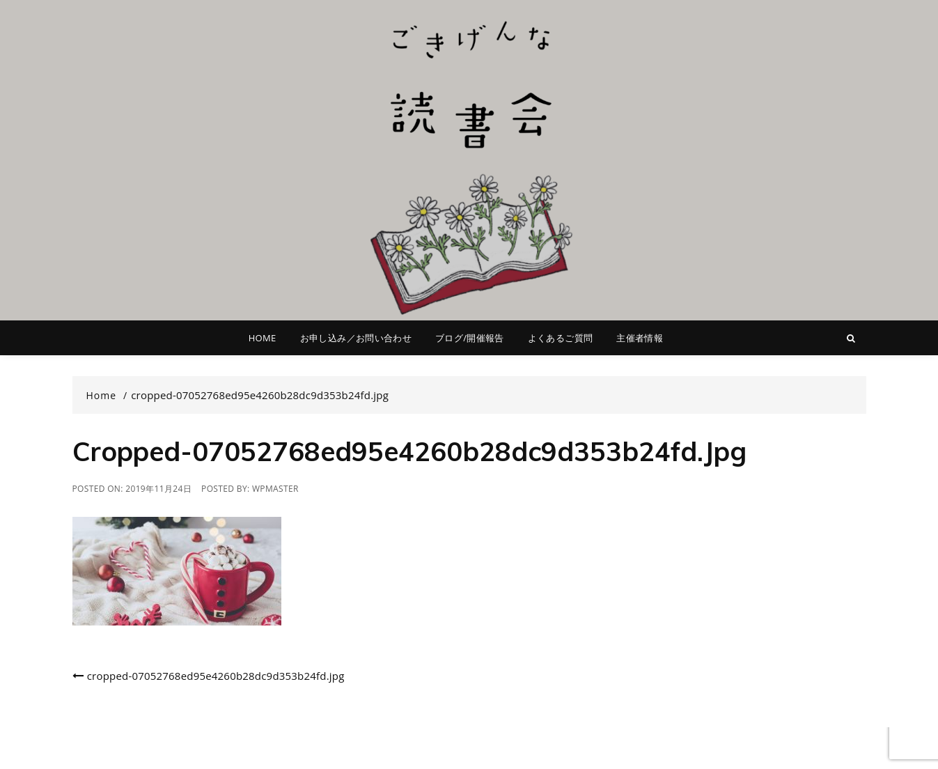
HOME (262, 338)
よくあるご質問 (560, 338)
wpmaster (275, 489)
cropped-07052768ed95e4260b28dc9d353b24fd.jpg (216, 676)
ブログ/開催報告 (469, 338)
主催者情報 (639, 338)
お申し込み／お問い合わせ (356, 338)
